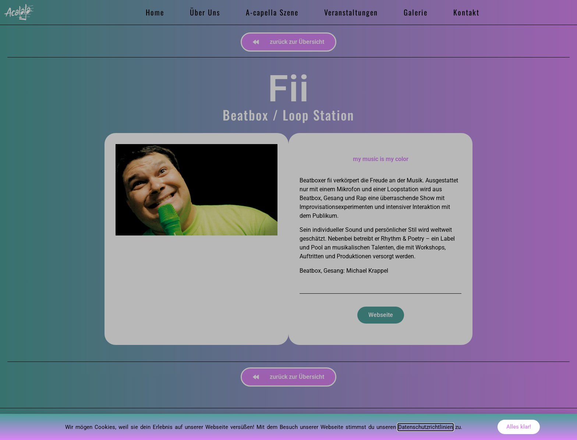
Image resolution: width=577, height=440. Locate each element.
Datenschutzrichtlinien (425, 427)
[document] (288, 220)
